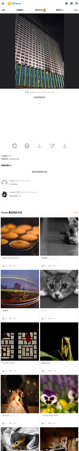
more (76, 213)
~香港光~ (5, 311)
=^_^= (43, 310)
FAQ (76, 10)
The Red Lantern (8, 363)
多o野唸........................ (50, 258)
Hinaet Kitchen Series (10, 258)
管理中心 (59, 10)
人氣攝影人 (20, 10)
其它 (10, 156)
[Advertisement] (39, 124)
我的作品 (40, 10)
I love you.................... (10, 415)
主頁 (3, 10)
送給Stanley (46, 363)
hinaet (30, 92)
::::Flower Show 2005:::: (50, 415)
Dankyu (12, 192)
